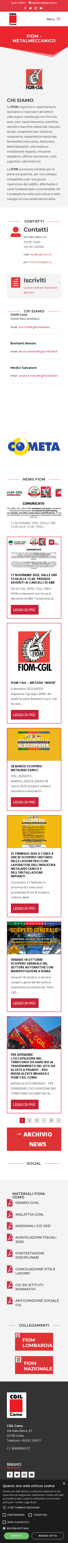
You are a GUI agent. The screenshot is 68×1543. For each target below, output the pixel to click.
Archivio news (37, 1139)
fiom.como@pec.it (40, 262)
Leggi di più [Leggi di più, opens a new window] (30, 1502)
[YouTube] (41, 9)
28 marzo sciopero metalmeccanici (26, 768)
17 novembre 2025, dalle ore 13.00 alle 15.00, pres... (33, 525)
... (44, 1120)
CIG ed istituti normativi (29, 1287)
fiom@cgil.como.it (40, 254)
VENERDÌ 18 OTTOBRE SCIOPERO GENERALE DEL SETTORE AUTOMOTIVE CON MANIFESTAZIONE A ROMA (32, 965)
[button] (34, 1528)
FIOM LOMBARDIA (37, 1342)
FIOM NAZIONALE (38, 1366)
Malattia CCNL (29, 1214)
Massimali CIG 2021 (33, 1226)
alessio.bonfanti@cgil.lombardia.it (37, 351)
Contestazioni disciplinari (29, 1255)
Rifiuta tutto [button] (48, 1535)
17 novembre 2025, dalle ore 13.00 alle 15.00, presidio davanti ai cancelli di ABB (34, 579)
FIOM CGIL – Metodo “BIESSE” (33, 683)
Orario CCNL (27, 1203)
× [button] (64, 1483)
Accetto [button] (16, 1535)
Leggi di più (24, 609)
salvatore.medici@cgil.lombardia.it (38, 375)
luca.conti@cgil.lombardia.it (34, 327)
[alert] (34, 1511)
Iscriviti (35, 280)
